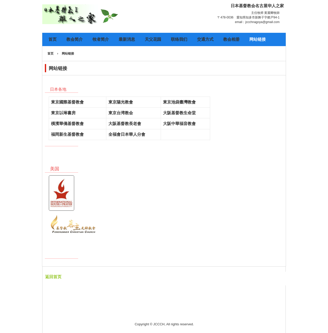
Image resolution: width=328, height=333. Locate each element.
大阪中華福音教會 (179, 123)
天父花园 (153, 39)
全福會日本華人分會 (126, 134)
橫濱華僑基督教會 (67, 123)
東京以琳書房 (63, 113)
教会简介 (74, 39)
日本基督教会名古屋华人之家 (97, 14)
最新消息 (127, 39)
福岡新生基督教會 (67, 134)
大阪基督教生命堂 (179, 113)
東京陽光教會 (120, 102)
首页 (52, 39)
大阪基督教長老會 (124, 123)
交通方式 (205, 39)
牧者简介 (101, 39)
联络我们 (179, 39)
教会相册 (231, 39)
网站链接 (257, 39)
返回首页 (53, 277)
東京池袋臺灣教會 (179, 102)
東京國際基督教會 (67, 102)
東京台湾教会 (120, 113)
